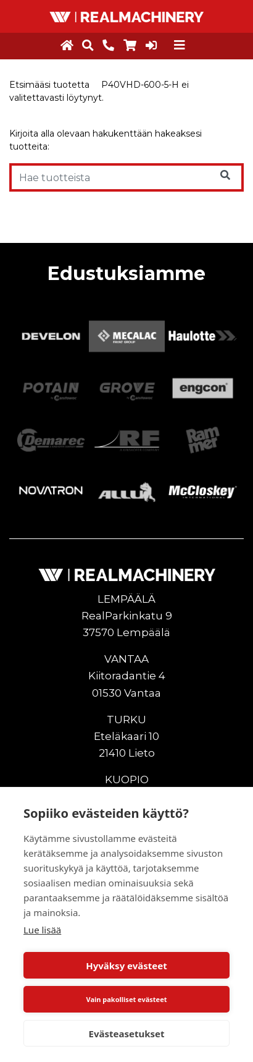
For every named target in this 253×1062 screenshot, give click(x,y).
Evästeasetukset (127, 1033)
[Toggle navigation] (179, 45)
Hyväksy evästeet (126, 965)
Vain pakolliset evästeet (126, 999)
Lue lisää (42, 930)
